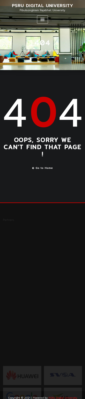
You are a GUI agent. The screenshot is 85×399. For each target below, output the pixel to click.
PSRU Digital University (42, 5)
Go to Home (42, 168)
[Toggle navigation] (42, 19)
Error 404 (51, 52)
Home (35, 52)
